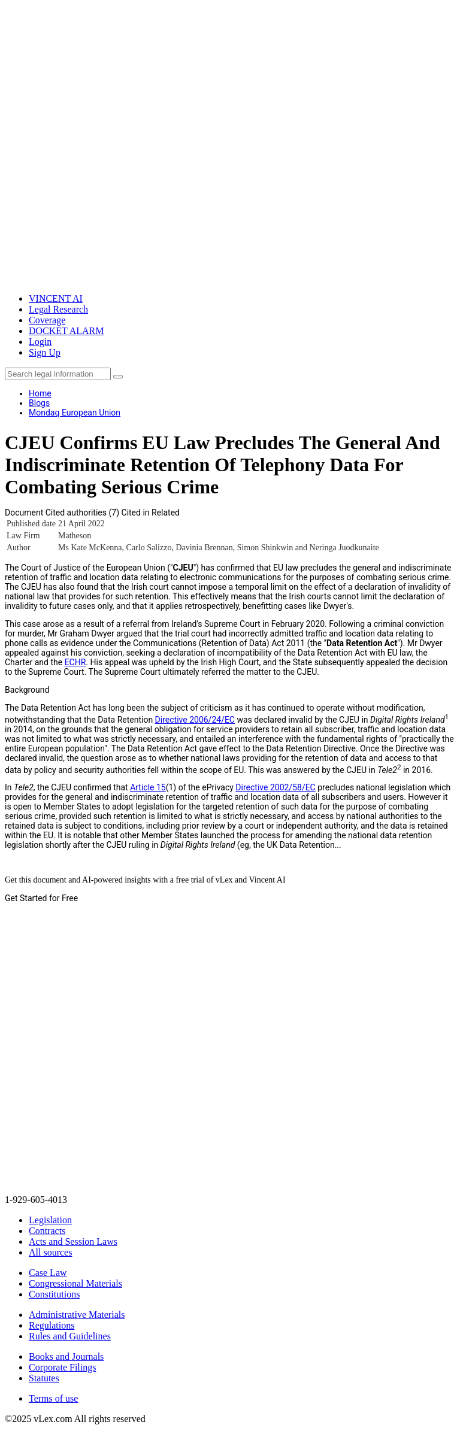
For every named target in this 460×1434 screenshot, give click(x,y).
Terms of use (53, 1398)
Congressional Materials (75, 1283)
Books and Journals (66, 1356)
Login (40, 341)
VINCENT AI (56, 298)
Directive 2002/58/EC (275, 787)
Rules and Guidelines (70, 1336)
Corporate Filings (62, 1367)
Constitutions (54, 1294)
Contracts (47, 1231)
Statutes (44, 1378)
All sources (50, 1252)
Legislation (50, 1220)
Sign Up (44, 352)
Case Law (48, 1273)
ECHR (75, 662)
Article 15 (148, 787)
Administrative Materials (77, 1314)
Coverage (47, 320)
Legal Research (58, 309)
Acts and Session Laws (73, 1241)
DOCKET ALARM (66, 331)
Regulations (51, 1325)
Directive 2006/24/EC (195, 719)
